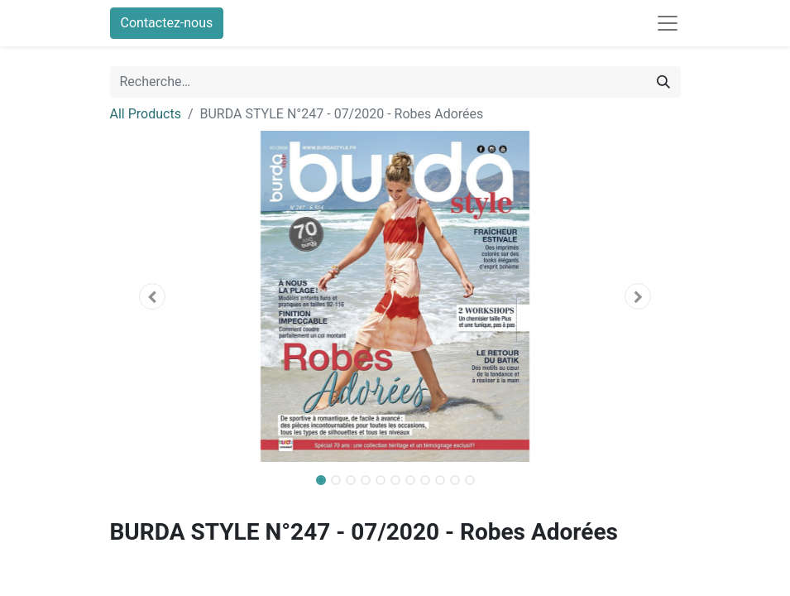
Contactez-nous (167, 23)
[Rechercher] (663, 82)
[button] (153, 296)
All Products (145, 114)
